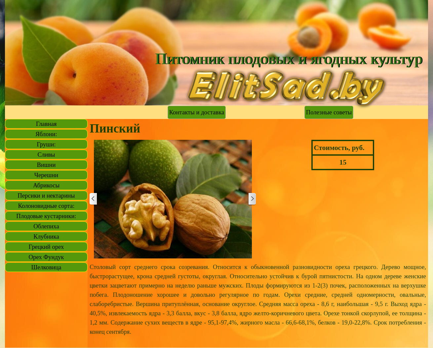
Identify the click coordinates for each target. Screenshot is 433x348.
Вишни (46, 164)
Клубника (46, 236)
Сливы (46, 154)
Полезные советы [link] (329, 112)
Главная (46, 123)
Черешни (46, 175)
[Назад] (94, 199)
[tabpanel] (258, 304)
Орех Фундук (46, 256)
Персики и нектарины (46, 195)
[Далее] (252, 199)
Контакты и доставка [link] (196, 112)
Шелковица (46, 267)
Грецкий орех (46, 246)
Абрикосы (46, 185)
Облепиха (46, 226)
